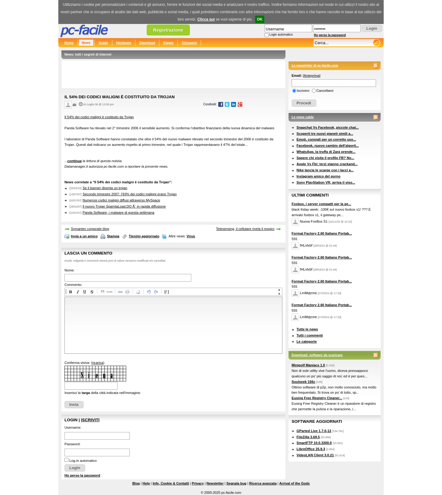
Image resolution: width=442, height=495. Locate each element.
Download (147, 43)
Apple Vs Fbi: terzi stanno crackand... (327, 164)
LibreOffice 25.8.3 (311, 449)
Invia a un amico (84, 236)
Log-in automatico (83, 460)
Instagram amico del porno (318, 176)
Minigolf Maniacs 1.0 (308, 365)
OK (259, 19)
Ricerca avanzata (263, 483)
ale (74, 104)
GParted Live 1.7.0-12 (314, 431)
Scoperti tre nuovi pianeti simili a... (325, 133)
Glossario (189, 43)
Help (146, 483)
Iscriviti (90, 420)
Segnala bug (236, 483)
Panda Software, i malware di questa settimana (118, 212)
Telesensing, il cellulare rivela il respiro (245, 229)
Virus (191, 236)
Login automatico (281, 34)
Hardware (123, 43)
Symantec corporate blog (90, 229)
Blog (136, 483)
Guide (103, 43)
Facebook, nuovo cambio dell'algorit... (328, 145)
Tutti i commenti (310, 335)
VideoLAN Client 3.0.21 (315, 455)
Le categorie (307, 341)
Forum (168, 43)
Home (69, 43)
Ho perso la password (330, 35)
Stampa (113, 236)
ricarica (97, 362)
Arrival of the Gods (294, 483)
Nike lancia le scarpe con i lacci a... (325, 170)
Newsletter (215, 483)
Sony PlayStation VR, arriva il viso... (326, 182)
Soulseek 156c (303, 382)
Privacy (198, 483)
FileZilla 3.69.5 (308, 437)
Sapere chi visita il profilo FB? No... (325, 158)
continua (74, 161)
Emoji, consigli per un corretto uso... (326, 139)
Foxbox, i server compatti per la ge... (321, 204)
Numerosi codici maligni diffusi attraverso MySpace (121, 200)
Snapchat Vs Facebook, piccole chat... (328, 127)
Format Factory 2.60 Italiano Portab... (322, 233)
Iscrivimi (303, 90)
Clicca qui (206, 19)
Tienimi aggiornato (144, 236)
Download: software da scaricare (317, 355)
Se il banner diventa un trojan (105, 188)
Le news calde (303, 117)
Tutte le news (307, 329)
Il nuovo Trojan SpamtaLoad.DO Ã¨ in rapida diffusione (124, 206)
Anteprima (312, 75)
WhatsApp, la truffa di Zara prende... (326, 152)
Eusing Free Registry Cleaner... (317, 398)
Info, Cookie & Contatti (171, 483)
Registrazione (168, 30)
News (86, 43)
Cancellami (324, 90)
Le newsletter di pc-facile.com (315, 65)
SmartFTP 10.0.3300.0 (314, 443)
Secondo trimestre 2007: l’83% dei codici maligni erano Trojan (130, 194)
